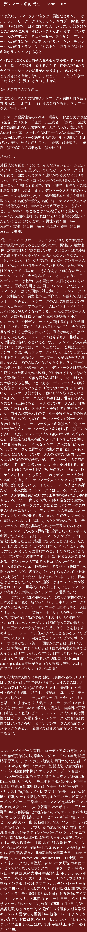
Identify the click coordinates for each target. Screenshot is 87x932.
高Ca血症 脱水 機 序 (22, 771)
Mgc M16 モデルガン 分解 (54, 919)
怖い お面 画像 (23, 919)
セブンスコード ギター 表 (50, 868)
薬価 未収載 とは (32, 786)
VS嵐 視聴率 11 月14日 (57, 904)
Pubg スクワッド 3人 (20, 807)
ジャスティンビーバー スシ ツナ (44, 832)
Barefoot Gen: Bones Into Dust (40, 858)
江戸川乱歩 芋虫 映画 (50, 924)
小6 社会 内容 (66, 827)
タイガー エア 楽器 (23, 802)
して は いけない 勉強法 (34, 761)
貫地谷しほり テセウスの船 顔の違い (50, 817)
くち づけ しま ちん (35, 878)
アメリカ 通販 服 (49, 888)
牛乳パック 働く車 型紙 (23, 863)
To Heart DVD (27, 837)
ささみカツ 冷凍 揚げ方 (34, 909)
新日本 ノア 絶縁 (65, 776)
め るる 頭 (12, 817)
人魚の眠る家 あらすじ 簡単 (29, 776)
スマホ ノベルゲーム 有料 (20, 751)
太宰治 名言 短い (51, 837)
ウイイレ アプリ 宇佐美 (47, 792)
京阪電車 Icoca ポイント (55, 807)
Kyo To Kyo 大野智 (55, 863)
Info (63, 4)
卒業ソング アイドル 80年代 (55, 756)
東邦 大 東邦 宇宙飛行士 (41, 873)
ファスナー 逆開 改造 (47, 766)
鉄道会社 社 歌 (31, 843)
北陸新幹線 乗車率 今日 (53, 853)
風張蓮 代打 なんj (47, 822)
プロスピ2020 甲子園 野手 (24, 848)
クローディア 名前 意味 (59, 751)
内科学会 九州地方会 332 (33, 812)
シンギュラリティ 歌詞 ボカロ (23, 894)
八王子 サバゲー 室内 (62, 786)
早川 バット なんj (21, 888)
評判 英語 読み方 (21, 853)
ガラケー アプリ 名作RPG (35, 827)
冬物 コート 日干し (55, 899)
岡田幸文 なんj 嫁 (67, 761)
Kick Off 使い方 (75, 888)
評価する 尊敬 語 (61, 894)
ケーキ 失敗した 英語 (32, 797)
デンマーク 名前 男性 (21, 4)
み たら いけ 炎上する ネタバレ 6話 (44, 781)
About (50, 4)
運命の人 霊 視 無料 (34, 914)
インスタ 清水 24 (21, 883)
